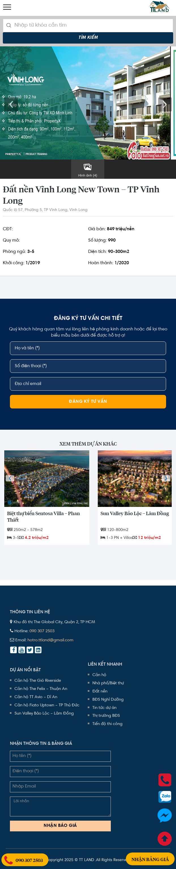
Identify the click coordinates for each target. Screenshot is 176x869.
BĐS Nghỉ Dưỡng (108, 700)
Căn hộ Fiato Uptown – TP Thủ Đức (46, 705)
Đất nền (99, 691)
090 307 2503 (41, 631)
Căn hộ (99, 675)
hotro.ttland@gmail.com (50, 640)
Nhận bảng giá (150, 852)
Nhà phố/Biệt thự (108, 683)
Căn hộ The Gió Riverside (37, 681)
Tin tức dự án (104, 708)
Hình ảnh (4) (87, 169)
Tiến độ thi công (107, 724)
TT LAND (86, 860)
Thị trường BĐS (106, 716)
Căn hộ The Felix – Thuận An (40, 689)
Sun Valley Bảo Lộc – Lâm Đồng (44, 713)
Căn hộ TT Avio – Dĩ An (35, 697)
